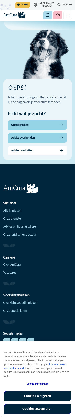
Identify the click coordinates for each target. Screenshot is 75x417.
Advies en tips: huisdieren (20, 226)
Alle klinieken (12, 210)
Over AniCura (12, 264)
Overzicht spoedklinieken (20, 302)
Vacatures (9, 272)
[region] (37, 379)
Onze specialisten (15, 310)
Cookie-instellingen (37, 384)
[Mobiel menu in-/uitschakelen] (67, 15)
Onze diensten (13, 218)
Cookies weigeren (37, 396)
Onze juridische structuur (19, 234)
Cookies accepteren (37, 408)
